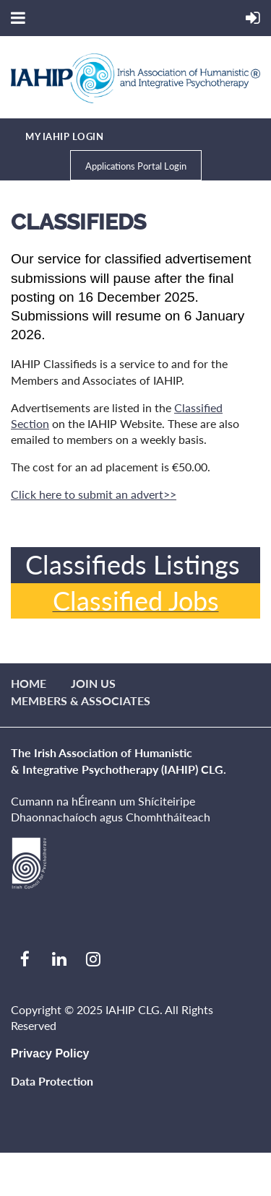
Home (28, 683)
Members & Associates (80, 700)
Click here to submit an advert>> (93, 494)
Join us (93, 683)
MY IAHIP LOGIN (64, 136)
